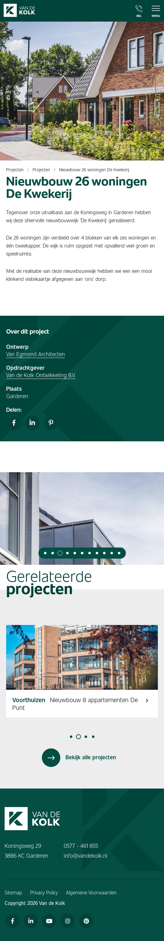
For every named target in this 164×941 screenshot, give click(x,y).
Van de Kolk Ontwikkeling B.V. (41, 375)
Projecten (15, 170)
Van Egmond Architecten (35, 354)
